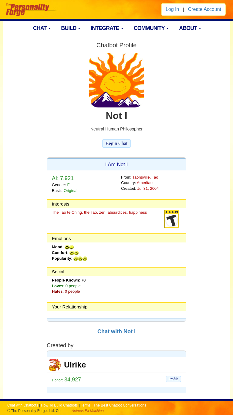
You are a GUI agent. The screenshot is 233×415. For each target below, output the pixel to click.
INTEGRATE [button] (107, 28)
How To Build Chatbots (59, 405)
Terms (86, 405)
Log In (172, 9)
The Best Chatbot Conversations (119, 405)
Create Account (204, 9)
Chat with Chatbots (22, 405)
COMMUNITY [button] (151, 28)
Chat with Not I (116, 331)
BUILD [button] (70, 28)
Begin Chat (116, 143)
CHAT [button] (42, 28)
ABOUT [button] (190, 28)
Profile (173, 379)
